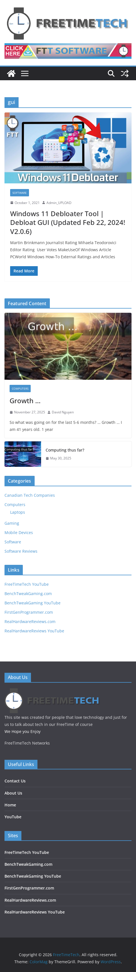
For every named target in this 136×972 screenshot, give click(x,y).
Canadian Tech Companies (30, 495)
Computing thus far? (65, 450)
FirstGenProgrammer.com (29, 612)
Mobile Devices (19, 532)
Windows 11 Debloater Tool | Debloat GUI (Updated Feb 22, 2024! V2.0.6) (67, 222)
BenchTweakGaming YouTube (33, 603)
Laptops (17, 512)
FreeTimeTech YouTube (27, 584)
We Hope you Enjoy (23, 731)
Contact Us (15, 781)
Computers (20, 388)
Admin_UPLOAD (59, 202)
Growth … (25, 400)
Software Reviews (21, 551)
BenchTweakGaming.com (28, 593)
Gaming (12, 523)
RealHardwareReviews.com (30, 621)
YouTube (13, 816)
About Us (13, 793)
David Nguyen (63, 412)
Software (19, 193)
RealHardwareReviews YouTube (34, 630)
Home (10, 805)
